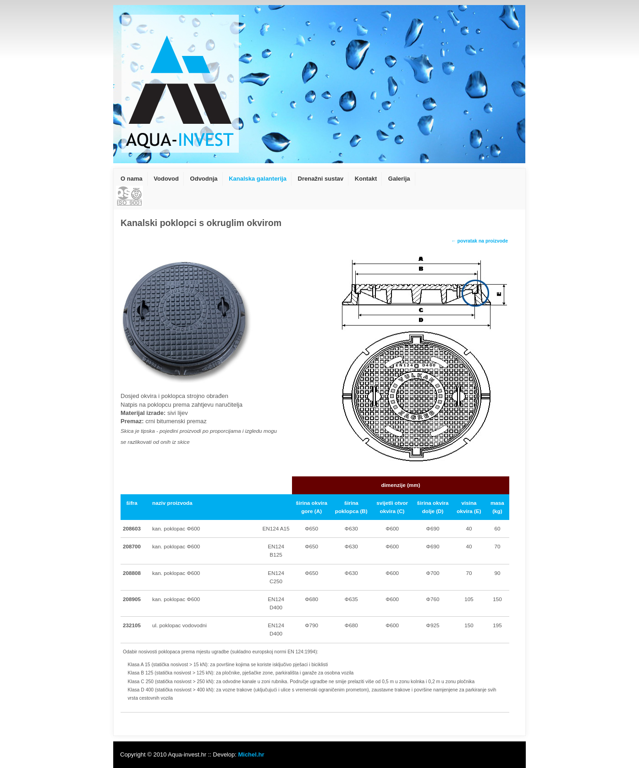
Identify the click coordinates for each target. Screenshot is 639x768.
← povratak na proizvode (479, 240)
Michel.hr (251, 754)
